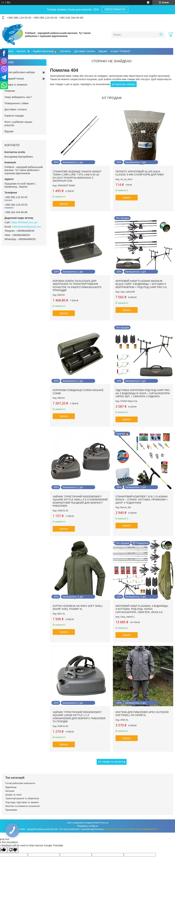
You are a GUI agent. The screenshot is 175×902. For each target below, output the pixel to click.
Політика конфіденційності (145, 829)
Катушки (9, 791)
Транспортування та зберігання (22, 798)
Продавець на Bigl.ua (87, 826)
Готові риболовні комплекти (20, 783)
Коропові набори (124, 84)
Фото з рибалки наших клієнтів (18, 123)
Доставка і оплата (84, 51)
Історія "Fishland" (120, 51)
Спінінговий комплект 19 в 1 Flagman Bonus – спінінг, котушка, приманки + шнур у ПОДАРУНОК (142, 499)
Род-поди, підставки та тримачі (22, 802)
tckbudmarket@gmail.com (26, 226)
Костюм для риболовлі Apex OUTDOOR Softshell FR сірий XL (142, 714)
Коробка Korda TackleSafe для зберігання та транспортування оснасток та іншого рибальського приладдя (77, 285)
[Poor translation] (13, 850)
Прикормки (11, 809)
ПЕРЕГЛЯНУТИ (114, 9)
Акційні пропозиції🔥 (45, 51)
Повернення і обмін (16, 103)
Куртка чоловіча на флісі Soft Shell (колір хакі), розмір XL (78, 607)
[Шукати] (161, 34)
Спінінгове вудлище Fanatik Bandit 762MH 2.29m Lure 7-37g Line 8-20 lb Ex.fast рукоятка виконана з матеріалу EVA (77, 176)
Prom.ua (104, 823)
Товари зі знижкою (15, 84)
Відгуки (103, 51)
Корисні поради (14, 115)
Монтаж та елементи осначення (22, 806)
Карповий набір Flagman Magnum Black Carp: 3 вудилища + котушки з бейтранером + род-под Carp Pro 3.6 (141, 284)
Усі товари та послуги (110, 761)
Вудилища (10, 787)
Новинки (9, 90)
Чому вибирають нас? (18, 97)
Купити (64, 203)
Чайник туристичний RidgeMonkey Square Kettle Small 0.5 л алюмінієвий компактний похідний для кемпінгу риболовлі (80, 501)
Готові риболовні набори (19, 72)
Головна (8, 51)
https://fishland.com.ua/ (24, 222)
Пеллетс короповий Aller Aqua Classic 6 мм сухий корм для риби (140, 173)
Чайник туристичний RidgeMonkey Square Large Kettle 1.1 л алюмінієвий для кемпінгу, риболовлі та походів (79, 717)
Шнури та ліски (13, 794)
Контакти (65, 51)
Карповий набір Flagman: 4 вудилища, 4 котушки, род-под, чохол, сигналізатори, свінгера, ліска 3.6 (142, 609)
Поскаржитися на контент (117, 829)
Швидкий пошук (14, 78)
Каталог (21, 51)
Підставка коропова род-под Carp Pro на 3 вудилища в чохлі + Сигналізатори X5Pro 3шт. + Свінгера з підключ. (143, 393)
